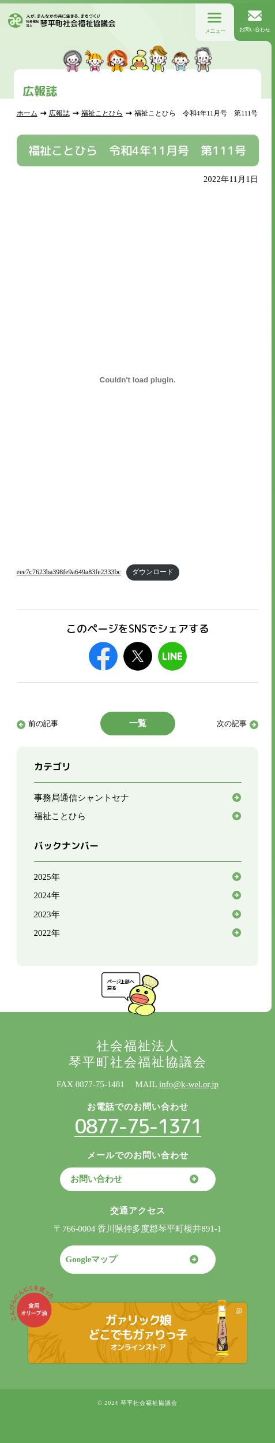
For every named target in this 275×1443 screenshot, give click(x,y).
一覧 (137, 723)
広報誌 (59, 113)
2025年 (47, 877)
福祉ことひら (102, 113)
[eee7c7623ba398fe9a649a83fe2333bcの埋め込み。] (138, 380)
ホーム (27, 113)
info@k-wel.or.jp (189, 1084)
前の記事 (43, 723)
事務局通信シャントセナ (81, 797)
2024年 (47, 895)
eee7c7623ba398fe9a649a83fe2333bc (69, 572)
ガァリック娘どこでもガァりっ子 (137, 1331)
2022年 (47, 933)
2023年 (47, 914)
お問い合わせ (96, 1179)
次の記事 (232, 723)
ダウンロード (153, 572)
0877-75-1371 (137, 1126)
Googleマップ (92, 1259)
